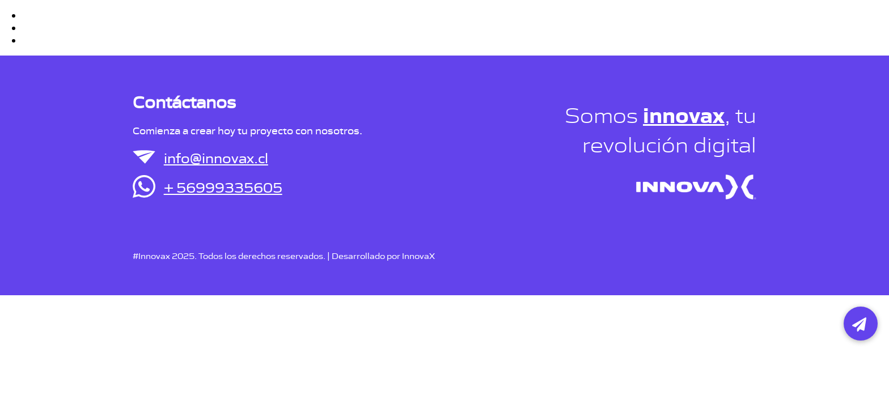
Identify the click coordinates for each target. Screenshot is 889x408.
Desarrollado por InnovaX (383, 255)
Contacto (726, 20)
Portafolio (663, 20)
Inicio (610, 20)
